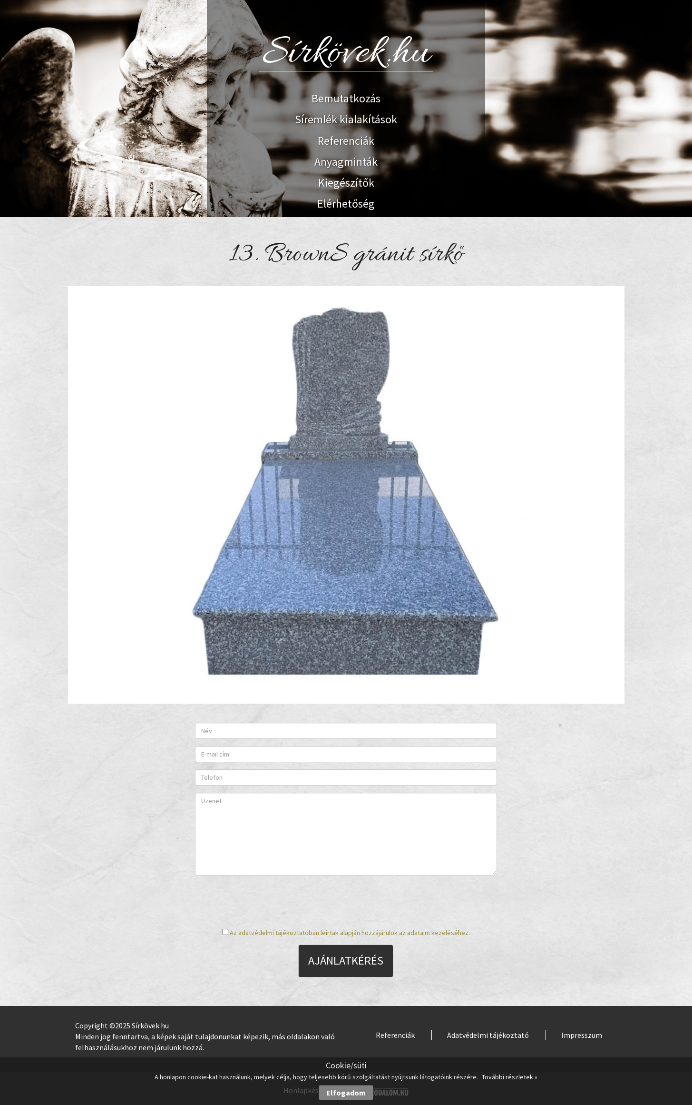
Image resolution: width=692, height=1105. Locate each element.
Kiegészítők (346, 182)
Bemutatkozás (346, 98)
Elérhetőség (346, 203)
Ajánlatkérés (345, 960)
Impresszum (581, 1035)
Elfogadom (346, 1092)
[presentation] (345, 901)
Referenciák (346, 140)
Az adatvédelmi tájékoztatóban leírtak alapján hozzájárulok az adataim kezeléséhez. (350, 932)
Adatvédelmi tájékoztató (488, 1035)
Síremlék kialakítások (346, 119)
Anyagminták (346, 161)
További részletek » (509, 1077)
